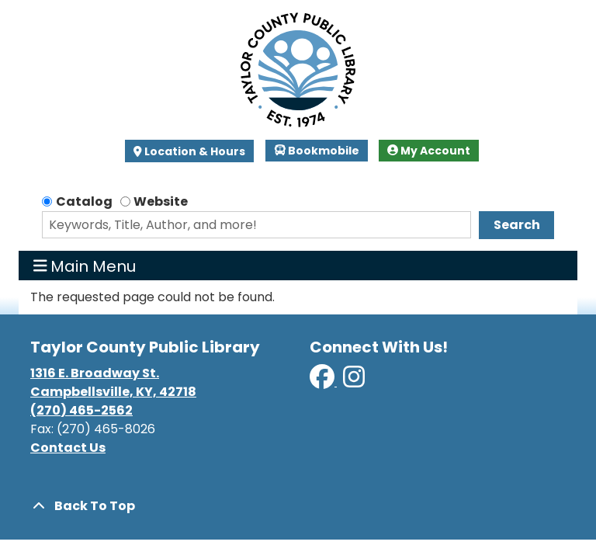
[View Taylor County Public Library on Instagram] (354, 382)
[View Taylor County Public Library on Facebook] (323, 382)
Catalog (84, 201)
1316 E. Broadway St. (94, 373)
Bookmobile (317, 150)
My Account (428, 150)
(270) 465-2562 (81, 410)
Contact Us (68, 448)
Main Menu (85, 265)
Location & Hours (193, 151)
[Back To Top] (298, 506)
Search (517, 225)
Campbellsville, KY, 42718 (113, 392)
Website (160, 201)
